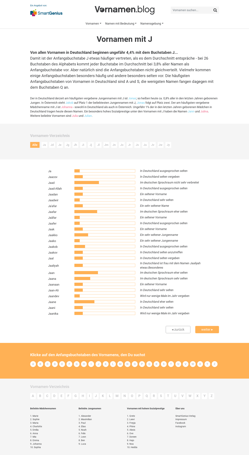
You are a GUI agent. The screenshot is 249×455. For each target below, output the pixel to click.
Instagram (180, 426)
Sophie (34, 419)
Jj (91, 144)
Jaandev (53, 296)
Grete (131, 416)
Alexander (85, 416)
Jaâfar (52, 217)
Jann (191, 111)
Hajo (130, 440)
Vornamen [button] (92, 23)
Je (59, 144)
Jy (168, 144)
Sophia (35, 447)
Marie (34, 416)
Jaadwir (53, 200)
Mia (33, 436)
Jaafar (52, 212)
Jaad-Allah (55, 188)
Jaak (51, 229)
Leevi (131, 419)
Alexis (131, 430)
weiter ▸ (207, 329)
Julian (88, 115)
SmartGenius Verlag (185, 416)
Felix (82, 433)
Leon (82, 436)
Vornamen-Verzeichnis (49, 386)
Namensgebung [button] (150, 23)
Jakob (69, 102)
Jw (160, 144)
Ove (130, 433)
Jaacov (52, 177)
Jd (52, 144)
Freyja (131, 423)
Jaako (52, 241)
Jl (98, 144)
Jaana (52, 278)
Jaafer (52, 223)
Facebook (180, 423)
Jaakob (53, 246)
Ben (82, 440)
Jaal (51, 258)
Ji (83, 144)
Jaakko (52, 235)
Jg (67, 144)
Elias (82, 426)
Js (137, 144)
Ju (145, 144)
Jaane (52, 302)
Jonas (132, 98)
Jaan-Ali (53, 290)
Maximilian (85, 419)
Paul (82, 423)
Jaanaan (53, 284)
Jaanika (53, 313)
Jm (106, 144)
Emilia (34, 430)
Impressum (181, 419)
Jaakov (52, 252)
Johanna (66, 107)
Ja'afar (52, 206)
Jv (152, 144)
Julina (204, 111)
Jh (75, 144)
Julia (75, 115)
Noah (82, 430)
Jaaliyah (53, 265)
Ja (44, 144)
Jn (114, 144)
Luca (82, 444)
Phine (131, 426)
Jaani (51, 307)
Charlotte (36, 426)
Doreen (132, 436)
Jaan (51, 273)
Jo (121, 144)
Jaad (51, 182)
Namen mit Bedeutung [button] (119, 23)
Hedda (132, 447)
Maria (34, 423)
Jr (129, 144)
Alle (34, 144)
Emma (34, 440)
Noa (130, 444)
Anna (34, 433)
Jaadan (53, 194)
